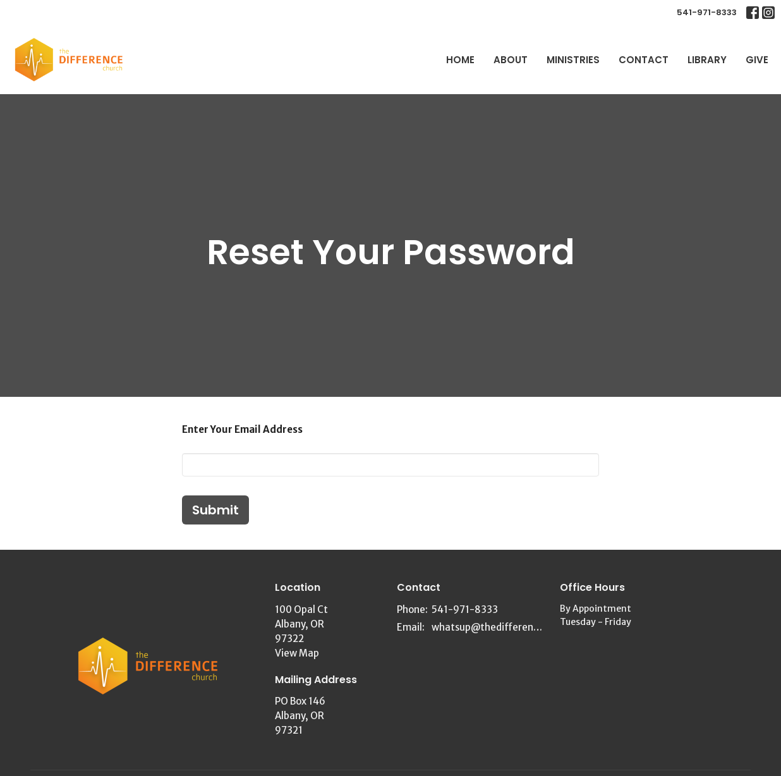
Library (707, 59)
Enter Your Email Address (242, 429)
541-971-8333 (707, 12)
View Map (297, 653)
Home (460, 59)
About (510, 59)
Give (757, 59)
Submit (215, 510)
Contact (644, 59)
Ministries (573, 59)
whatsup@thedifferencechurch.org (489, 627)
